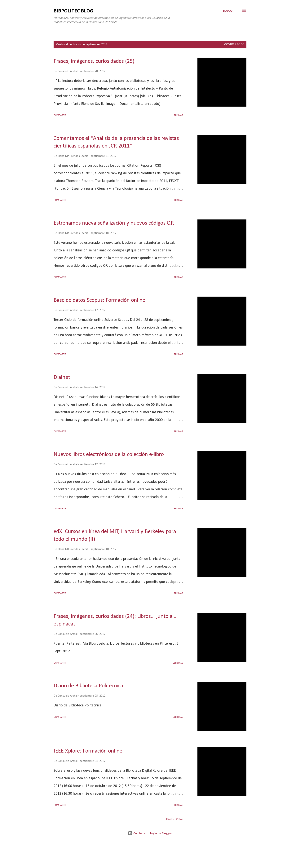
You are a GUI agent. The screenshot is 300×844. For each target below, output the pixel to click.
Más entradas (174, 819)
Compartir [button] (60, 115)
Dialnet (62, 377)
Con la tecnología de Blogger (150, 833)
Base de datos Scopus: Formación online (99, 300)
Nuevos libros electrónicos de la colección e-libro (109, 454)
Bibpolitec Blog (73, 10)
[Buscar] (228, 10)
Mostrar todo (234, 44)
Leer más (178, 115)
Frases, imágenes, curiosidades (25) (94, 61)
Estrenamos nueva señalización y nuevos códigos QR (114, 223)
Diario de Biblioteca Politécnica (88, 686)
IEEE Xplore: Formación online (88, 751)
